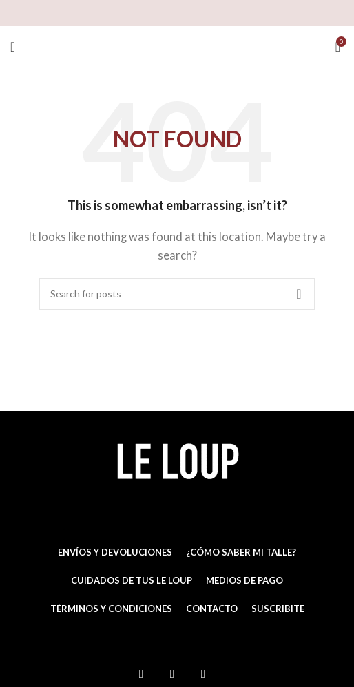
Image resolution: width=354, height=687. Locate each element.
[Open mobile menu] (12, 47)
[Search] (177, 294)
